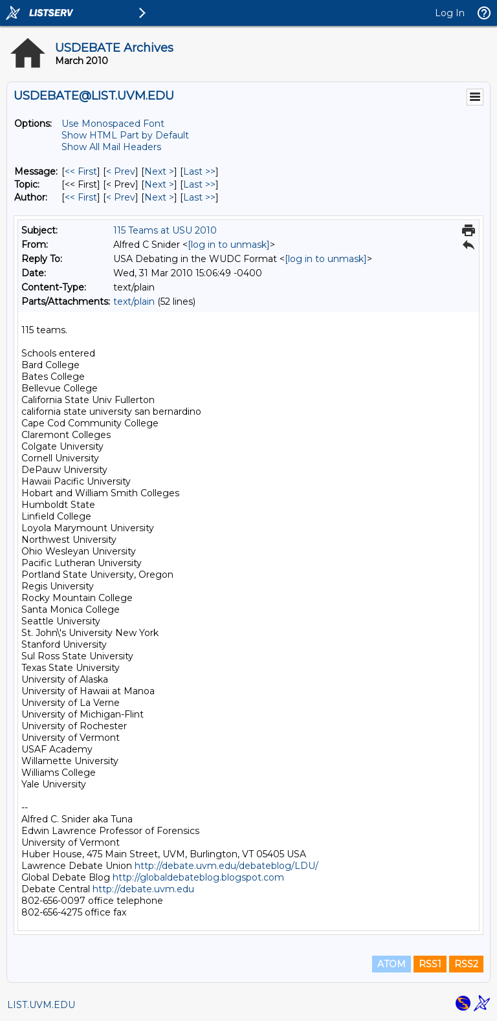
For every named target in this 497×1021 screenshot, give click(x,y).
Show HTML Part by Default (125, 135)
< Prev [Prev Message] (120, 171)
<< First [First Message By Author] (81, 197)
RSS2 (466, 964)
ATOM (391, 964)
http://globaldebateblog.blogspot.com (198, 877)
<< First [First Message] (81, 171)
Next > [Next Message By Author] (159, 197)
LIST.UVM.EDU (41, 1005)
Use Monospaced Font (112, 123)
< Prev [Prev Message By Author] (120, 197)
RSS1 (430, 964)
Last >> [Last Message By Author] (199, 197)
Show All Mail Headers (111, 147)
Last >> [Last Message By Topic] (199, 184)
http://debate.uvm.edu (143, 889)
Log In (450, 13)
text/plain (134, 301)
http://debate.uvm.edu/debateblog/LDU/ (226, 866)
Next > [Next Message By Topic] (159, 184)
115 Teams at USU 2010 (165, 230)
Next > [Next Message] (159, 171)
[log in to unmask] (229, 244)
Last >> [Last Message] (199, 171)
